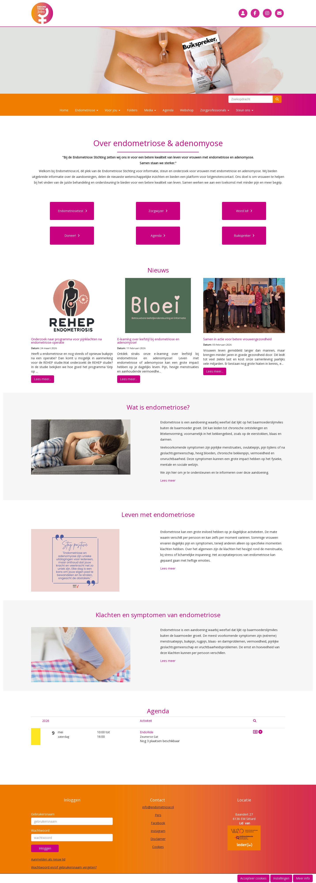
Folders (132, 110)
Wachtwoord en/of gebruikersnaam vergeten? (64, 867)
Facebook (158, 823)
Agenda (168, 110)
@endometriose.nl (158, 807)
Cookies (158, 847)
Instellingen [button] (281, 878)
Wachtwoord (40, 830)
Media (150, 110)
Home (64, 110)
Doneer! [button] (72, 235)
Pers (158, 815)
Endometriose (86, 110)
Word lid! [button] (244, 211)
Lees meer (167, 480)
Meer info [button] (303, 878)
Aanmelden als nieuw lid (48, 859)
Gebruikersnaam (43, 814)
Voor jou (112, 110)
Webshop (187, 110)
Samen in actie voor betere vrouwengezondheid (237, 339)
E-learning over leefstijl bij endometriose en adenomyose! (148, 341)
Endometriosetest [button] (72, 211)
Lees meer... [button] (42, 379)
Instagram (158, 831)
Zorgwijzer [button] (158, 211)
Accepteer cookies (253, 878)
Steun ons (244, 110)
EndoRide (146, 732)
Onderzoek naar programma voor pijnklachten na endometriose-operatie (66, 341)
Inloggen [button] (45, 848)
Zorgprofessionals (214, 110)
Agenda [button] (158, 235)
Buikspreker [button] (244, 235)
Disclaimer (158, 839)
